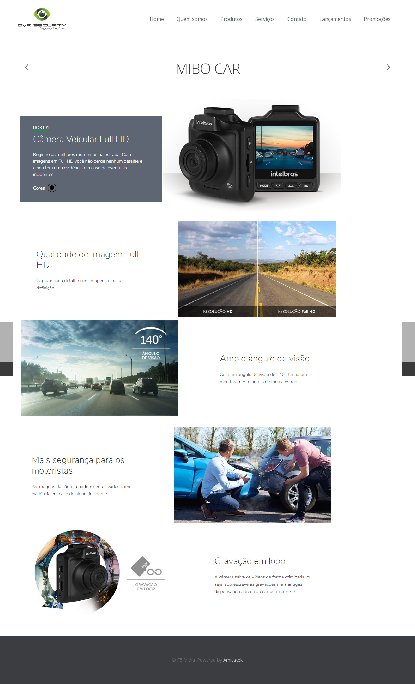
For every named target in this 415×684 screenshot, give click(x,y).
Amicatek (233, 660)
